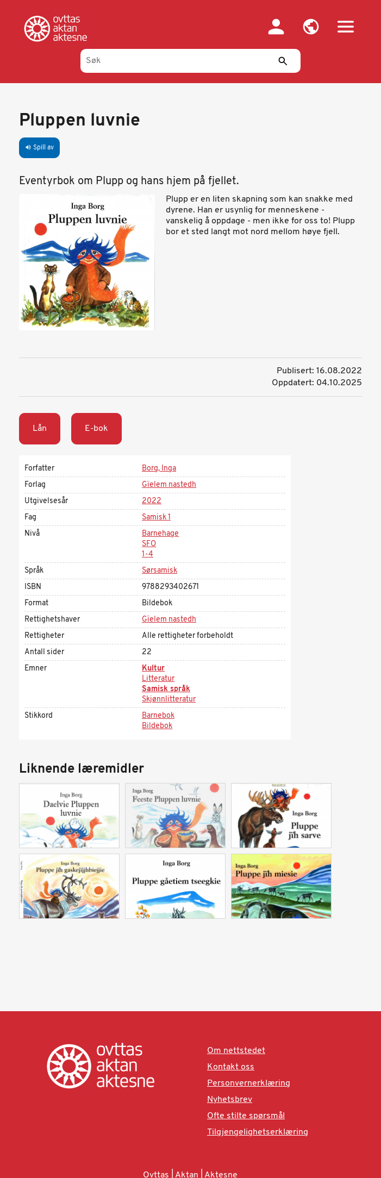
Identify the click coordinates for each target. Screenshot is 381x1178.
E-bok (96, 428)
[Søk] (190, 61)
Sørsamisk (159, 571)
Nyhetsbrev (229, 1099)
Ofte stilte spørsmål (246, 1116)
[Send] (283, 61)
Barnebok (158, 716)
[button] (311, 26)
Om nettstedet (236, 1050)
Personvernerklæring (248, 1083)
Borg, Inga (159, 468)
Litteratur (158, 679)
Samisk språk (166, 689)
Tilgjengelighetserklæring (257, 1132)
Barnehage (160, 534)
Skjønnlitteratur (169, 699)
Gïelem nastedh (169, 485)
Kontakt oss (230, 1067)
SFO (149, 544)
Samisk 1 (156, 517)
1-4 (147, 554)
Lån (40, 428)
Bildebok (157, 726)
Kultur (153, 668)
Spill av (39, 147)
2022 (151, 501)
